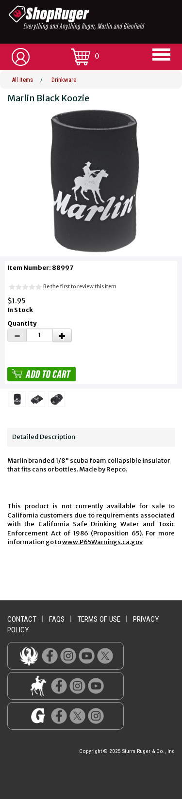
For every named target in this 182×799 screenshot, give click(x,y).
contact (21, 619)
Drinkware (63, 79)
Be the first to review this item (79, 286)
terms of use (98, 619)
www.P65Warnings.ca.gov (102, 542)
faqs (57, 619)
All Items (22, 79)
